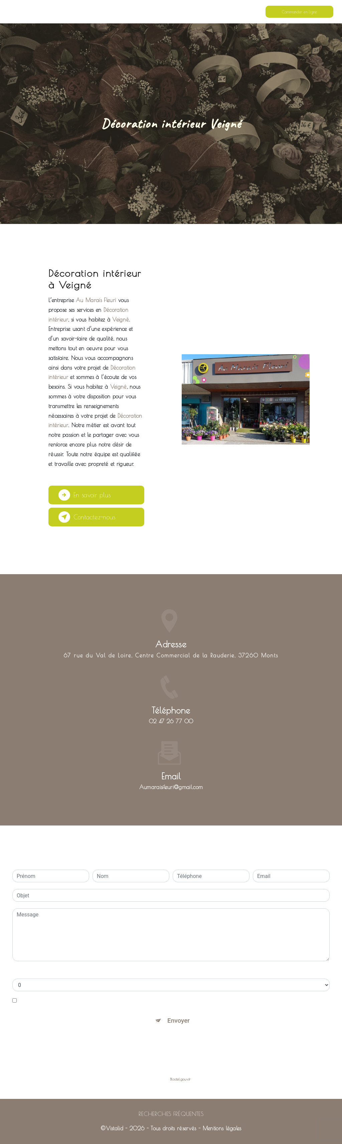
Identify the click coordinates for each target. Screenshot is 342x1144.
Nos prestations (199, 11)
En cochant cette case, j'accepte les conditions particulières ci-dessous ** (106, 1000)
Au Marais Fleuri (34, 11)
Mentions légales (222, 1128)
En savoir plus (85, 495)
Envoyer (178, 1020)
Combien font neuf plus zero (45, 972)
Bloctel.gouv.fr (180, 1079)
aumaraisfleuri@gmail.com (171, 768)
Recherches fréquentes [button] (171, 1113)
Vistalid (115, 1128)
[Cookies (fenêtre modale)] (2, 1140)
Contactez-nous (88, 517)
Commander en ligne (299, 11)
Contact (226, 11)
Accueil (170, 11)
